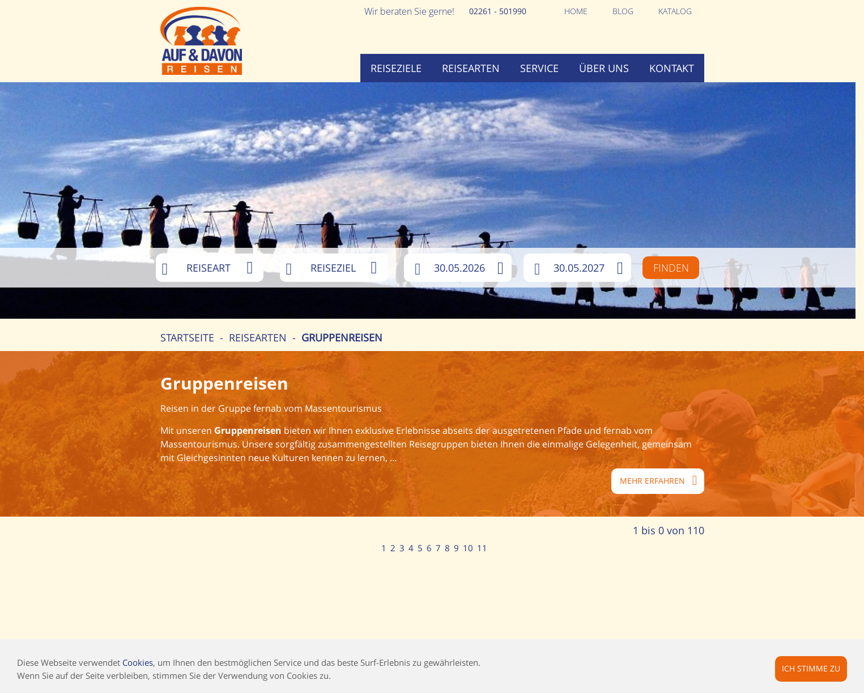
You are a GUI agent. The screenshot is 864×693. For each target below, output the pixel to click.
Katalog (675, 11)
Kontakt (671, 68)
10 (468, 547)
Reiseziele (396, 68)
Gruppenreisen (341, 337)
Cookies (137, 662)
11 (482, 547)
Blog (622, 11)
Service (539, 68)
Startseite (187, 337)
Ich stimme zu (811, 668)
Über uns (604, 68)
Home (576, 11)
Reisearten (471, 68)
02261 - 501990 (497, 11)
